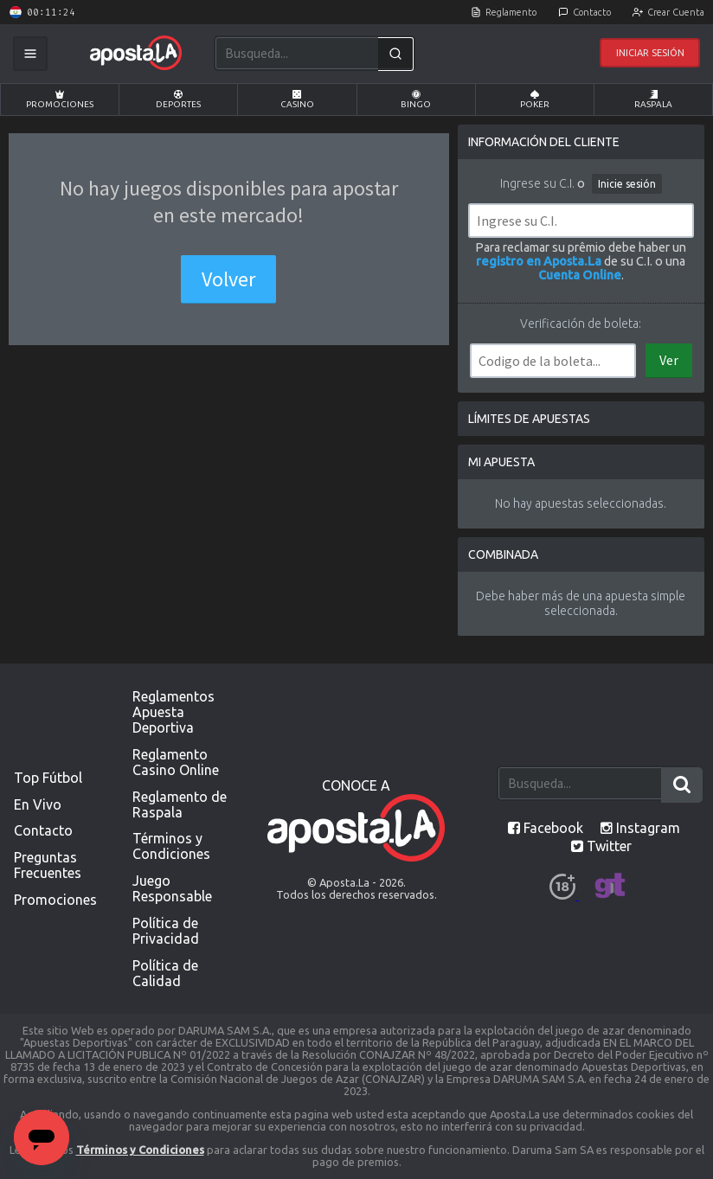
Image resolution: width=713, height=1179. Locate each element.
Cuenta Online (579, 275)
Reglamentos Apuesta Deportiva (173, 712)
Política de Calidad (165, 973)
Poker (534, 99)
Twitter (601, 846)
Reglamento (510, 12)
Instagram (640, 828)
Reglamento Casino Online (175, 762)
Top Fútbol (48, 777)
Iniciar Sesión (650, 53)
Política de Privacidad (165, 930)
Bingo (416, 99)
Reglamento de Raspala (179, 804)
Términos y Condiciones (171, 846)
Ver (668, 359)
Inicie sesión (627, 183)
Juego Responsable (172, 888)
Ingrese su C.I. (537, 183)
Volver (228, 279)
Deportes (178, 99)
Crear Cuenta (675, 12)
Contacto (592, 12)
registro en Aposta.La (538, 261)
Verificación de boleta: (580, 323)
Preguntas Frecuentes (47, 865)
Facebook (545, 828)
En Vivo (37, 804)
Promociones (59, 99)
